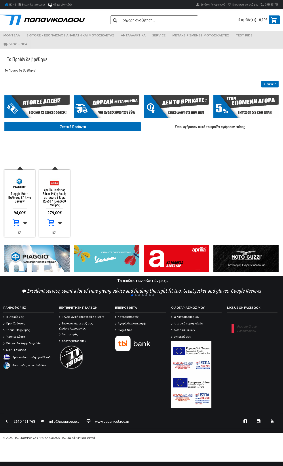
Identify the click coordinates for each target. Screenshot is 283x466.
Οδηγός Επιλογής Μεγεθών (22, 344)
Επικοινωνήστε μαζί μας (84, 326)
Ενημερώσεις (181, 337)
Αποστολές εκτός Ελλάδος (25, 365)
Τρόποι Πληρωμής (16, 330)
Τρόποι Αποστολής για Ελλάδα (27, 357)
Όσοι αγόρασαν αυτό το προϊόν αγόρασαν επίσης (210, 127)
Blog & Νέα (123, 330)
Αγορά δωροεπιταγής (130, 324)
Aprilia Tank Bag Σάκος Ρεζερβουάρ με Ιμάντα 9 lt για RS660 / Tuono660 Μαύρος (54, 197)
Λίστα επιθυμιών (183, 330)
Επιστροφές (68, 335)
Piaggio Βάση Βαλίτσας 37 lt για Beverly (19, 197)
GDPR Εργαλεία (14, 350)
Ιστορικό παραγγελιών (187, 324)
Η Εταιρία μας (13, 317)
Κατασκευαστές (127, 317)
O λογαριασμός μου (185, 317)
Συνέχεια (270, 84)
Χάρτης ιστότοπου (72, 341)
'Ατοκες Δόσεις (14, 337)
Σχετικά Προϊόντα (73, 127)
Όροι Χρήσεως (14, 324)
